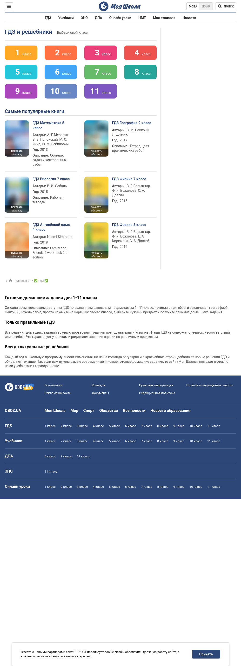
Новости (189, 18)
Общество (108, 410)
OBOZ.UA (13, 410)
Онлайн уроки (120, 18)
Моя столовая (164, 18)
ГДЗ (48, 18)
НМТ (142, 18)
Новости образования (170, 410)
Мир (74, 410)
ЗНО (84, 18)
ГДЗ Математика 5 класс (48, 125)
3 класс (82, 426)
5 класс (114, 426)
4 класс (98, 426)
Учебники (66, 18)
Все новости (134, 410)
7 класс (146, 426)
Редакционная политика (157, 393)
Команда (98, 385)
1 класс (50, 426)
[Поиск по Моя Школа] (225, 6)
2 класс (66, 426)
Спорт (88, 410)
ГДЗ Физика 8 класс (129, 225)
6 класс (130, 426)
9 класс (178, 426)
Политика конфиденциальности (210, 385)
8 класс (162, 426)
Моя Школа (55, 410)
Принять (206, 654)
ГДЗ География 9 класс (131, 123)
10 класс (195, 426)
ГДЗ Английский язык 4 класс (51, 227)
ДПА (98, 18)
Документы (100, 393)
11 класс (213, 426)
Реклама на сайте (58, 393)
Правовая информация (156, 385)
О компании (53, 385)
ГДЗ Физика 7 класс (129, 179)
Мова (193, 6)
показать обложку (16, 152)
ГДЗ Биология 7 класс (51, 179)
